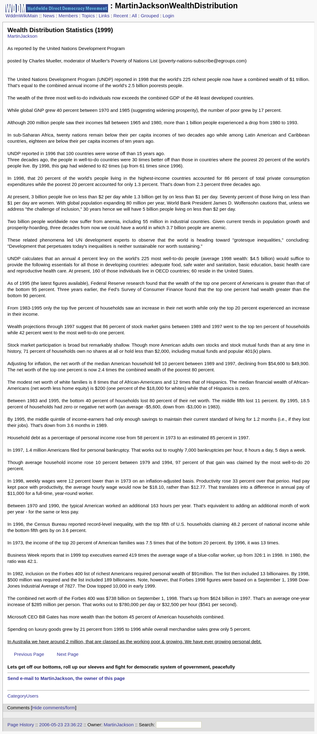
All (134, 15)
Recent (120, 15)
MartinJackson (22, 36)
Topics (88, 15)
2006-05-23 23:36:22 (60, 724)
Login (168, 15)
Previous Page (29, 654)
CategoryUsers (22, 695)
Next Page (68, 654)
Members (68, 15)
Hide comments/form (53, 707)
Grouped (150, 15)
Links (104, 15)
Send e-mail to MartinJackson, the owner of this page (66, 678)
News (49, 15)
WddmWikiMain (22, 15)
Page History (20, 724)
